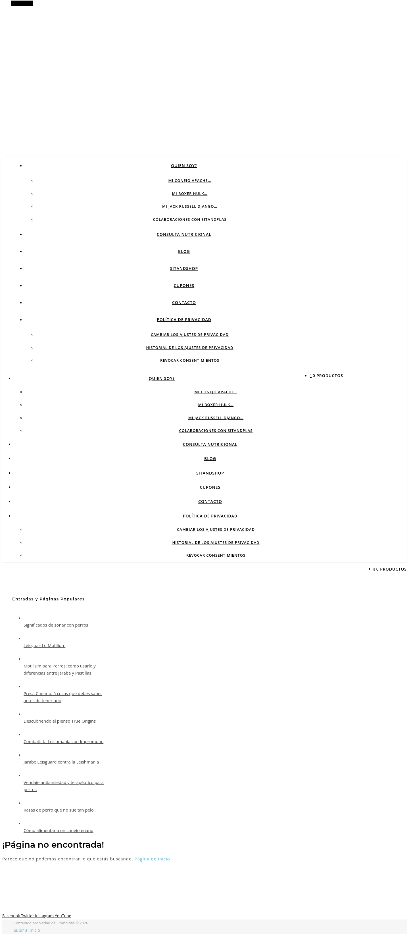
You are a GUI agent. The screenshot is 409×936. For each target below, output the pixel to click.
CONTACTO (184, 302)
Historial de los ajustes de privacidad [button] (189, 347)
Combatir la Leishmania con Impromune (63, 741)
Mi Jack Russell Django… (189, 206)
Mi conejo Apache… (189, 180)
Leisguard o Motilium (44, 645)
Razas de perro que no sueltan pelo (59, 810)
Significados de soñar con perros (56, 625)
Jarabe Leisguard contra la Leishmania (61, 762)
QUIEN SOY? (184, 165)
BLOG (184, 251)
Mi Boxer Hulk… (190, 193)
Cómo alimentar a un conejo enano (58, 830)
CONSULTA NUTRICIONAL (184, 234)
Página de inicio (152, 859)
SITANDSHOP (184, 268)
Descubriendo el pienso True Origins (60, 721)
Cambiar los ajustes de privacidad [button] (190, 334)
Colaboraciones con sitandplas (190, 219)
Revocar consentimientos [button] (189, 360)
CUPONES (184, 285)
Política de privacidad (184, 319)
